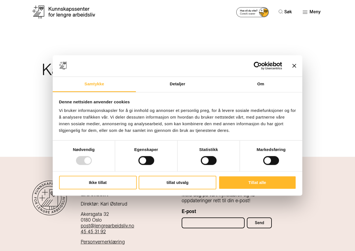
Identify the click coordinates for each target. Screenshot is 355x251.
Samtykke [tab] (94, 83)
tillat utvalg (177, 182)
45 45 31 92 (93, 231)
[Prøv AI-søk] (252, 11)
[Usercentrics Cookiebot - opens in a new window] (258, 66)
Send (259, 223)
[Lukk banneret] (294, 66)
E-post (189, 211)
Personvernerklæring (103, 241)
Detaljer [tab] (177, 83)
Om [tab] (260, 83)
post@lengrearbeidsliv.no (107, 225)
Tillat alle (257, 182)
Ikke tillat (97, 182)
